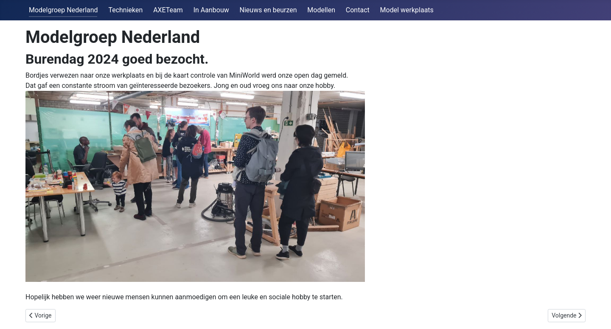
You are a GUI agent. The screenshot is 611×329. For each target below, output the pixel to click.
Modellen (321, 10)
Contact (358, 10)
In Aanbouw (211, 10)
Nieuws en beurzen (268, 10)
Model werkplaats (407, 10)
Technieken (125, 10)
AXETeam (168, 10)
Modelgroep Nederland (63, 10)
